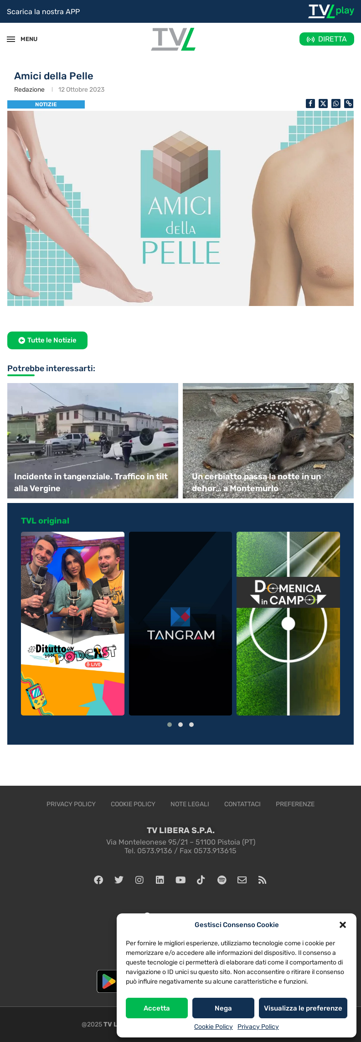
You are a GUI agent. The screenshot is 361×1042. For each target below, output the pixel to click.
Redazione (29, 89)
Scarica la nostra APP (43, 11)
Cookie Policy (213, 1027)
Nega (223, 1008)
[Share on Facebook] (310, 103)
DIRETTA (332, 39)
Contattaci (242, 804)
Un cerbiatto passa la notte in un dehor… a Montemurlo (256, 482)
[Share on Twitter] (323, 103)
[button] (342, 924)
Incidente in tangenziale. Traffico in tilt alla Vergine (91, 482)
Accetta (157, 1008)
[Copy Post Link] (348, 103)
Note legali (189, 804)
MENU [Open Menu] (25, 39)
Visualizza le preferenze (303, 1008)
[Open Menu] (11, 39)
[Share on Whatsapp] (335, 103)
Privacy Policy (258, 1027)
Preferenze (295, 804)
